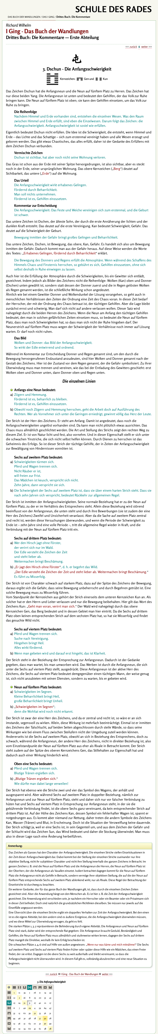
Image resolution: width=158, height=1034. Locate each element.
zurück (133, 46)
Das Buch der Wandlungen (24, 16)
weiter (144, 46)
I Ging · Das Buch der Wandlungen (79, 974)
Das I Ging (48, 16)
